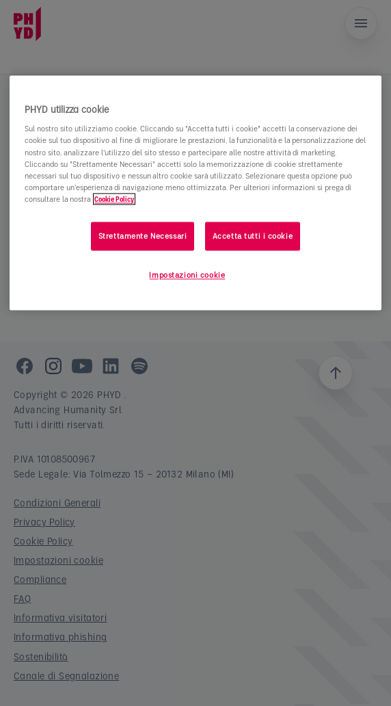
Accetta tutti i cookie (253, 235)
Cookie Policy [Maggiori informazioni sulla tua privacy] (114, 198)
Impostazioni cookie (187, 274)
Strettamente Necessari (142, 235)
